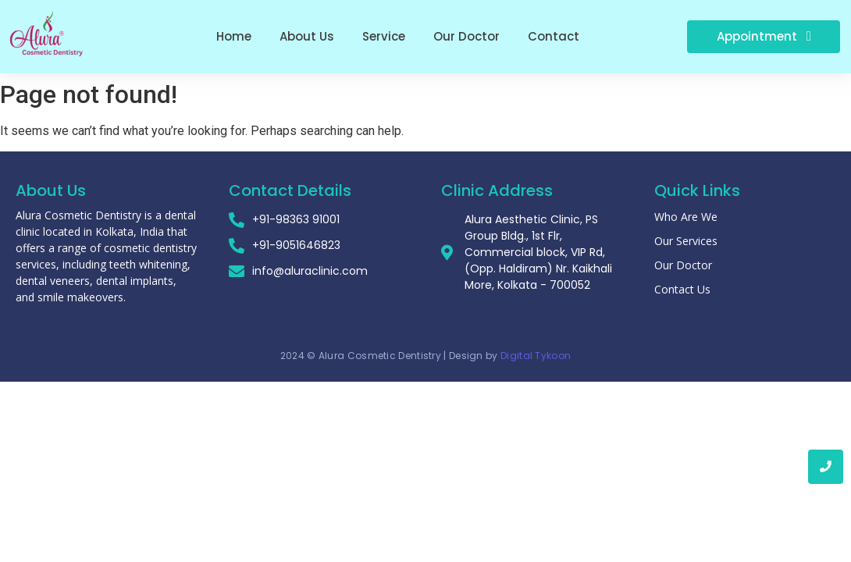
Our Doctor (683, 265)
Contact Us (682, 289)
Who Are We (685, 216)
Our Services (685, 240)
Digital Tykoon (535, 355)
